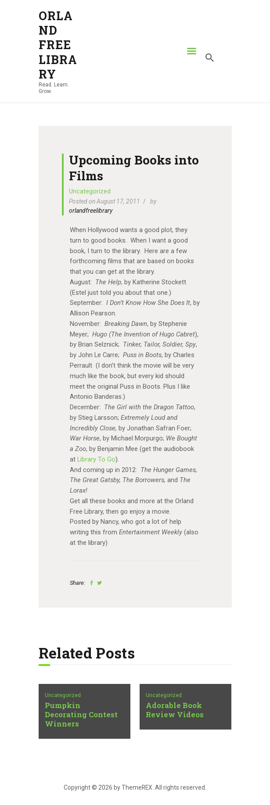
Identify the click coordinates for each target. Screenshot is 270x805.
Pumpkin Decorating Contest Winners (81, 715)
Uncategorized (90, 191)
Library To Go (96, 459)
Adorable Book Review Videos (175, 710)
